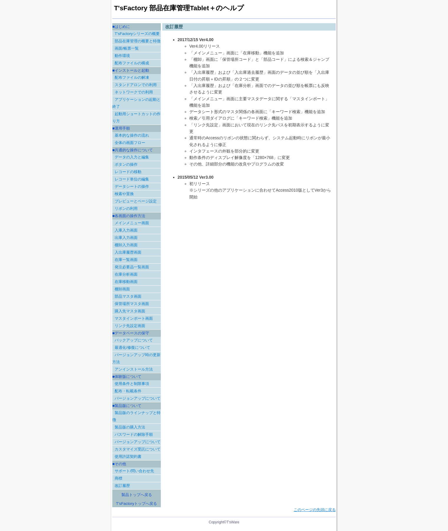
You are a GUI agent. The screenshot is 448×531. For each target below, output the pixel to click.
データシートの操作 (132, 186)
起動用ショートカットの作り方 (136, 117)
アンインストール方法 (134, 369)
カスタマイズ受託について (138, 449)
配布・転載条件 (128, 391)
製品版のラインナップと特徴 (136, 416)
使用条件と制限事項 (132, 383)
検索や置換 (124, 194)
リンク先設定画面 (130, 326)
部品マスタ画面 (128, 296)
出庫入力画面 (126, 237)
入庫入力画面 (126, 230)
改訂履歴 (122, 485)
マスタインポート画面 (134, 318)
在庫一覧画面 (126, 259)
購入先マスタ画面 (130, 311)
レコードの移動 (128, 172)
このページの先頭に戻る (315, 509)
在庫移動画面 (126, 281)
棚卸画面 (122, 289)
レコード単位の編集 (132, 179)
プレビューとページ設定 (136, 201)
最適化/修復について (132, 347)
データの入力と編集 (132, 157)
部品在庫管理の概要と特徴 (138, 41)
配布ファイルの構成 (132, 63)
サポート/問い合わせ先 (134, 471)
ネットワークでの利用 (134, 92)
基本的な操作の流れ (132, 135)
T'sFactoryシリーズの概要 (137, 33)
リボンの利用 (126, 208)
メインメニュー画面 (132, 223)
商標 (118, 478)
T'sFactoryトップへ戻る (136, 503)
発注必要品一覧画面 (132, 267)
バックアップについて (134, 340)
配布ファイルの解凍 (132, 77)
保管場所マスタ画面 (132, 303)
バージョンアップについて (138, 398)
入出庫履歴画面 (128, 252)
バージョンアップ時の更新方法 (136, 358)
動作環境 (122, 55)
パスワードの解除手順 (134, 434)
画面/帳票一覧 (127, 48)
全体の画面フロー (130, 142)
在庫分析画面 (126, 274)
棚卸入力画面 (126, 245)
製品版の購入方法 (130, 427)
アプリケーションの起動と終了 (136, 103)
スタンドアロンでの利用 (136, 85)
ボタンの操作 (126, 164)
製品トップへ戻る (136, 495)
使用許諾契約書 (128, 456)
